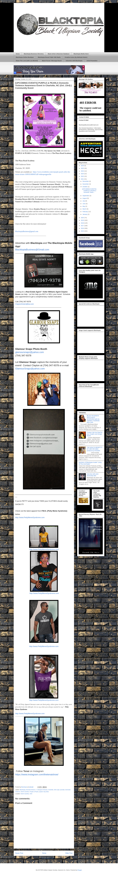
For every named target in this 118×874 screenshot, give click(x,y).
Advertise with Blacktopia (74, 60)
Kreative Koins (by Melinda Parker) (76, 57)
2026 (82, 165)
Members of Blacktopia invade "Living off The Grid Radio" (90, 463)
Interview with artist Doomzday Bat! (92, 474)
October (85, 186)
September (85, 195)
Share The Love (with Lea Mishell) (27, 60)
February (85, 211)
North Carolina (25, 791)
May (83, 206)
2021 (82, 179)
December (85, 181)
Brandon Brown (30, 789)
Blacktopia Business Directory (34, 54)
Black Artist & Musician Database (58, 54)
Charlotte (50, 789)
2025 (82, 168)
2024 (82, 171)
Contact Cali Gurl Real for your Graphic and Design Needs (94, 434)
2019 (82, 220)
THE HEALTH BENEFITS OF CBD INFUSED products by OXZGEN (94, 449)
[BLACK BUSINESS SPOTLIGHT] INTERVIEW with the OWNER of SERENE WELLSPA (93, 419)
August (84, 198)
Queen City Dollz (44, 791)
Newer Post (19, 853)
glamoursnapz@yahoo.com (29, 352)
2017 (82, 225)
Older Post (68, 853)
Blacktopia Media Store (81, 54)
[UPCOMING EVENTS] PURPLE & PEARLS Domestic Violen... (89, 190)
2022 (82, 176)
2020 (82, 217)
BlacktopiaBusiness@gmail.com (26, 231)
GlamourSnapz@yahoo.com (30, 368)
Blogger (79, 870)
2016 (82, 228)
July (83, 201)
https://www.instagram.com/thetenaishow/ (36, 774)
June (84, 203)
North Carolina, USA (26, 793)
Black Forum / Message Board (52, 60)
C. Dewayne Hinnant (41, 789)
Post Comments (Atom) (47, 858)
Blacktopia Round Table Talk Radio (49, 57)
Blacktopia (23, 789)
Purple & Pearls (34, 791)
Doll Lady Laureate (59, 789)
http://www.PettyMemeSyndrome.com (30, 517)
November (85, 184)
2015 (82, 231)
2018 (82, 223)
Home (18, 54)
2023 (82, 173)
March (84, 209)
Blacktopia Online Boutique (25, 57)
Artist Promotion (92, 60)
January (85, 214)
